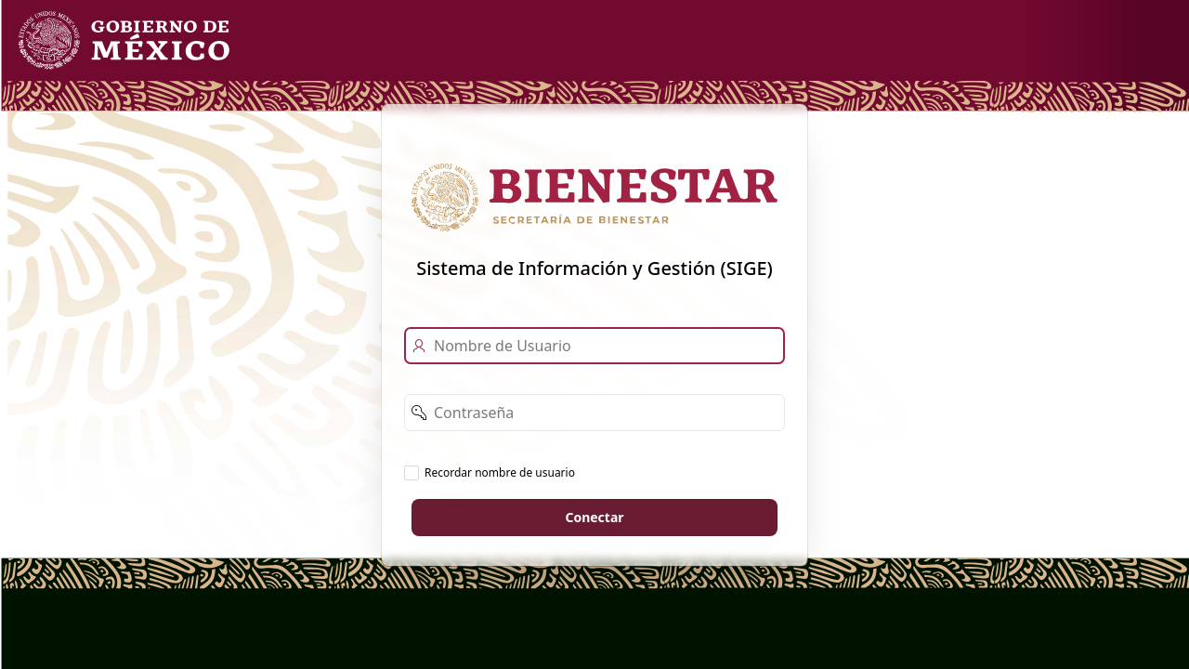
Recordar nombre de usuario (500, 472)
